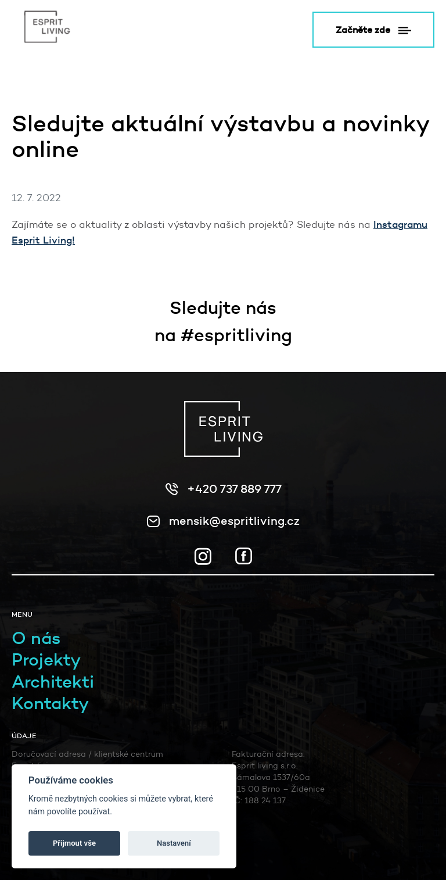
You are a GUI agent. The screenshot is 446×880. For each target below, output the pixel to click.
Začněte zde (373, 29)
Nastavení (174, 843)
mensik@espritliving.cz (234, 521)
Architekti (53, 681)
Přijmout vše (74, 843)
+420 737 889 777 (234, 489)
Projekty (46, 659)
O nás (36, 638)
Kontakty (50, 703)
